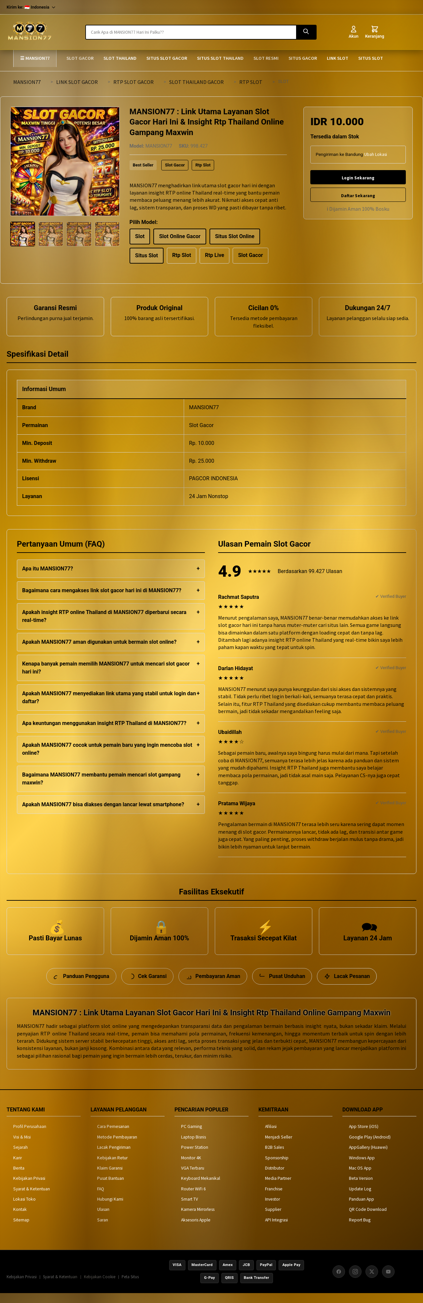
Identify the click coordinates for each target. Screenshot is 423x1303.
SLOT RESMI (266, 58)
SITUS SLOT (370, 58)
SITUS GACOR (302, 58)
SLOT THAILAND (119, 58)
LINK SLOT (337, 58)
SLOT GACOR (80, 58)
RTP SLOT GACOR (133, 82)
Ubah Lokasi (375, 154)
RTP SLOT (250, 82)
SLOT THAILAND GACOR (196, 82)
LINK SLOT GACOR (77, 82)
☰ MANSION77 (35, 58)
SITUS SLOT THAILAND (220, 58)
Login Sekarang (358, 178)
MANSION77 (27, 82)
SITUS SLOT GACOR (166, 58)
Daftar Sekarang (358, 196)
